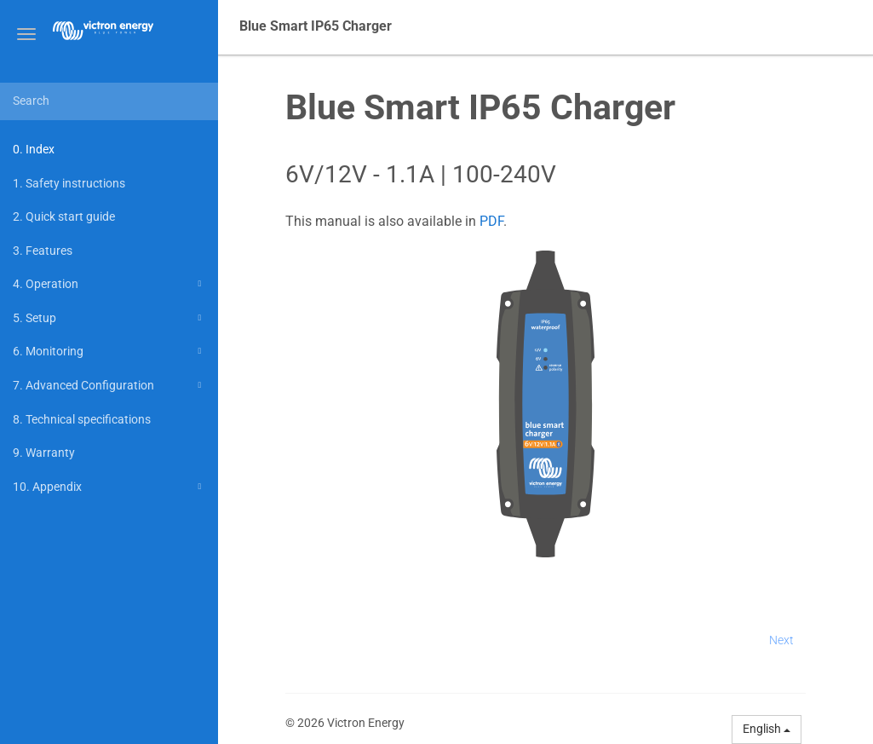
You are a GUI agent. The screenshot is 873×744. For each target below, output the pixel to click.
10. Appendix (109, 486)
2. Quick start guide (64, 216)
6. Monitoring (109, 351)
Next (781, 640)
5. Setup (109, 318)
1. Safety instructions (69, 183)
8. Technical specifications (82, 419)
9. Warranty (44, 452)
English (766, 728)
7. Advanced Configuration (109, 385)
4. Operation (109, 283)
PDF (491, 221)
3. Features (42, 250)
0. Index (34, 149)
